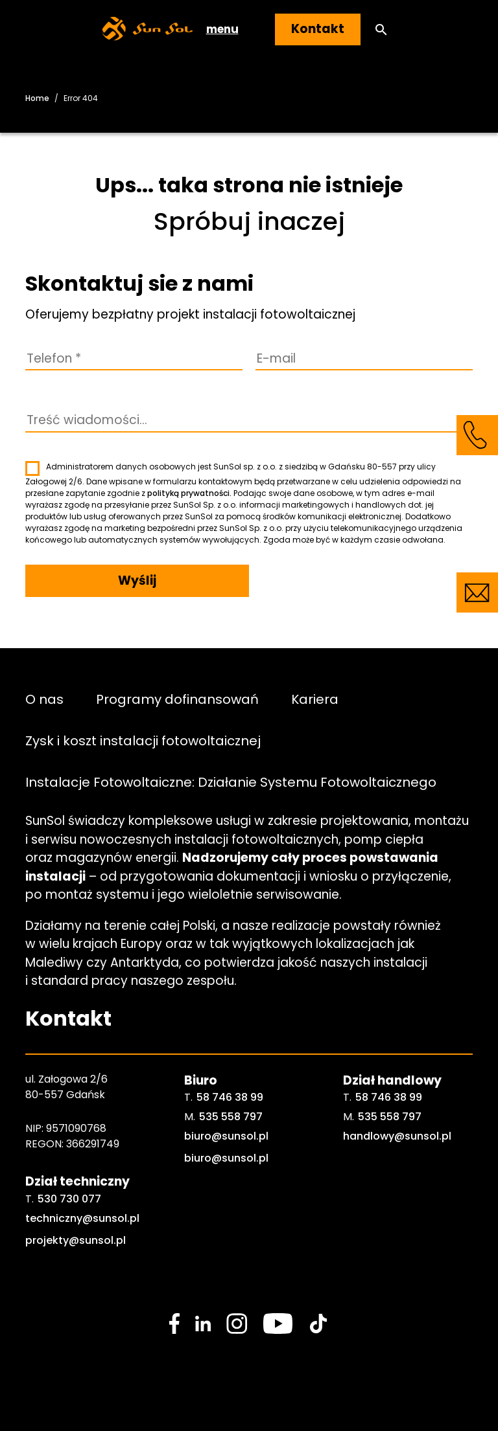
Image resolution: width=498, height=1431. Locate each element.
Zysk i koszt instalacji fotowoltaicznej (143, 740)
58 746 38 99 (229, 1097)
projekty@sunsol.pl (75, 1240)
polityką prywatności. (189, 493)
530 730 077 (69, 1198)
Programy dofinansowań (177, 699)
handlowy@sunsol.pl (397, 1136)
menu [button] (222, 29)
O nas (44, 699)
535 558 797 (231, 1116)
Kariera (314, 699)
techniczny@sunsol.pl (82, 1218)
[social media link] (174, 1323)
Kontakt (317, 29)
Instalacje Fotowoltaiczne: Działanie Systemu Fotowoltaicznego (230, 781)
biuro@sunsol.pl (226, 1136)
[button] (381, 29)
